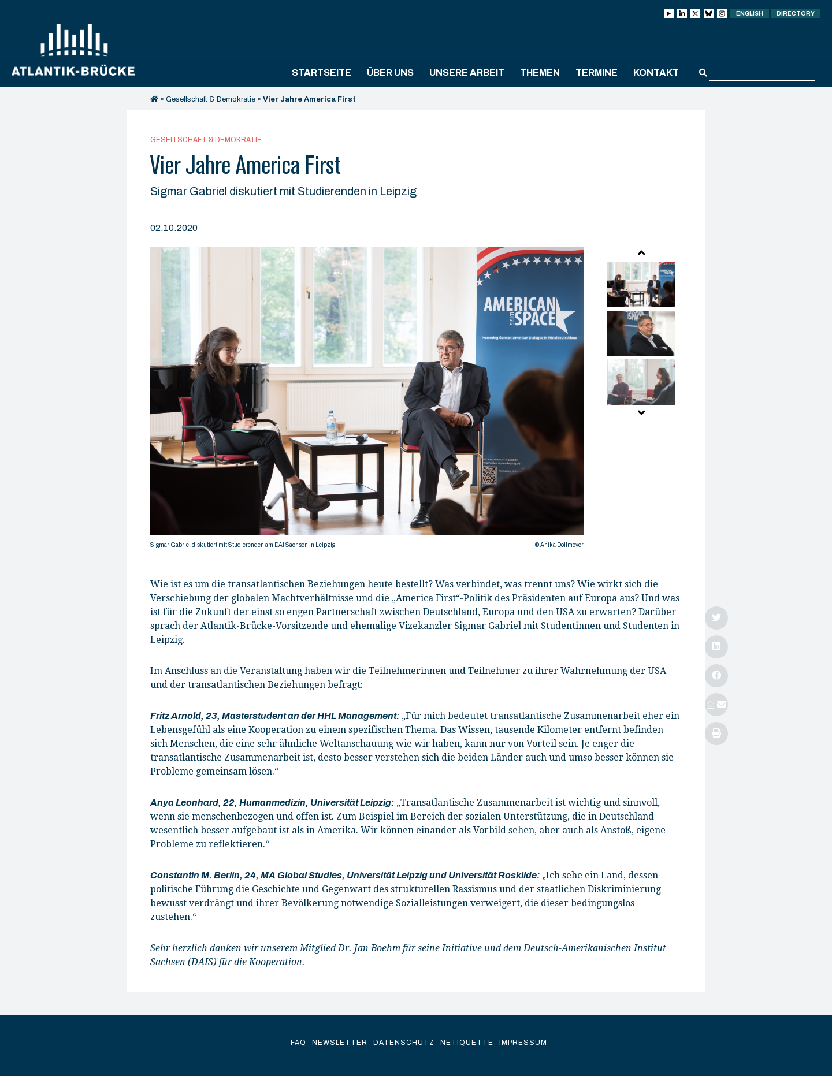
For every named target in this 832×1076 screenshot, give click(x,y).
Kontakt (656, 72)
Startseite (321, 72)
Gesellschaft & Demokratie (210, 99)
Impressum (523, 1042)
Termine (596, 72)
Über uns (390, 72)
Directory (796, 13)
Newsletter (339, 1042)
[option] (367, 400)
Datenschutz (403, 1042)
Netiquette (466, 1042)
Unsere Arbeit (466, 72)
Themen (540, 72)
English (749, 13)
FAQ (298, 1042)
